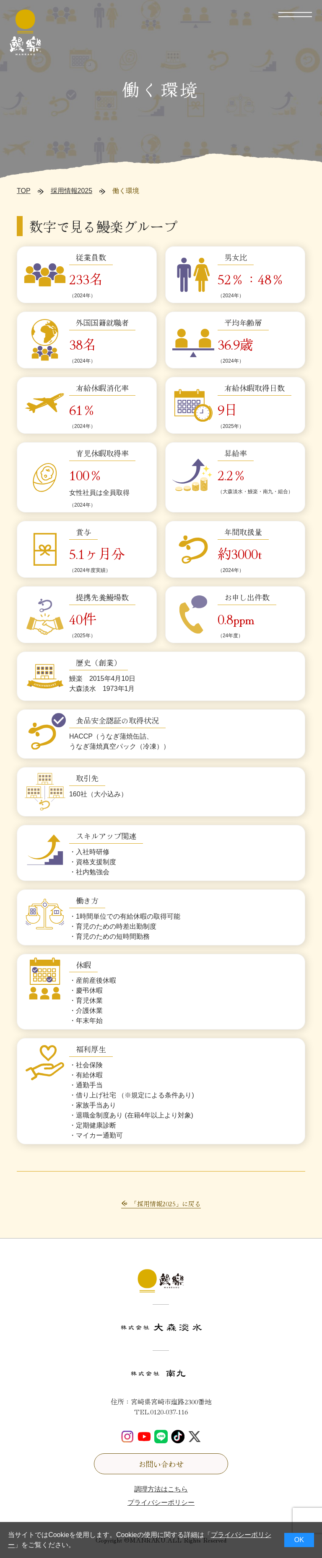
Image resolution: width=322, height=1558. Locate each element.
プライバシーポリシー (161, 1502)
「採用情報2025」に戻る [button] (166, 1203)
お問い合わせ (161, 1463)
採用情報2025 (72, 190)
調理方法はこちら (161, 1489)
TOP (24, 190)
